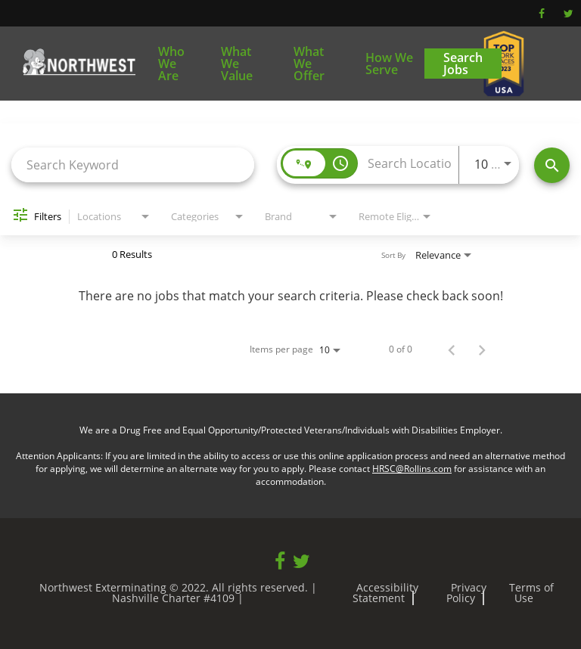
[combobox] (132, 164)
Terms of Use (531, 592)
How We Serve (389, 63)
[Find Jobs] (552, 165)
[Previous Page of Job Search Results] (452, 349)
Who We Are (171, 63)
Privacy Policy (466, 592)
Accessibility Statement (385, 592)
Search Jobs (463, 63)
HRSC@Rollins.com (412, 468)
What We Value (237, 63)
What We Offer (309, 63)
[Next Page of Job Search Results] (482, 349)
